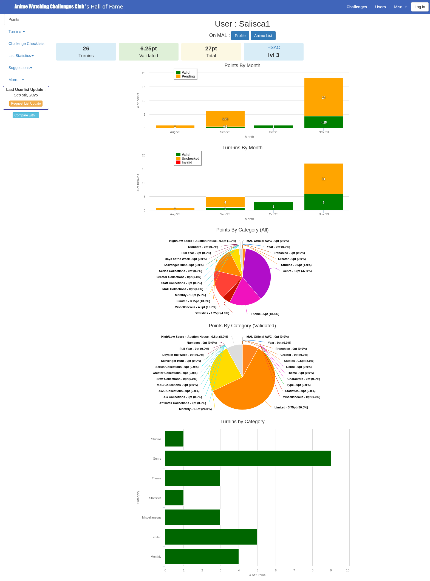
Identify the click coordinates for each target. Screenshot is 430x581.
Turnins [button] (17, 31)
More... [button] (16, 80)
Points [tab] (14, 19)
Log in (420, 7)
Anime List (263, 35)
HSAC (273, 47)
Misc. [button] (400, 7)
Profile (240, 35)
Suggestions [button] (20, 67)
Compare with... (25, 115)
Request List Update (26, 103)
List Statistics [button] (21, 55)
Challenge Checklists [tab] (26, 43)
